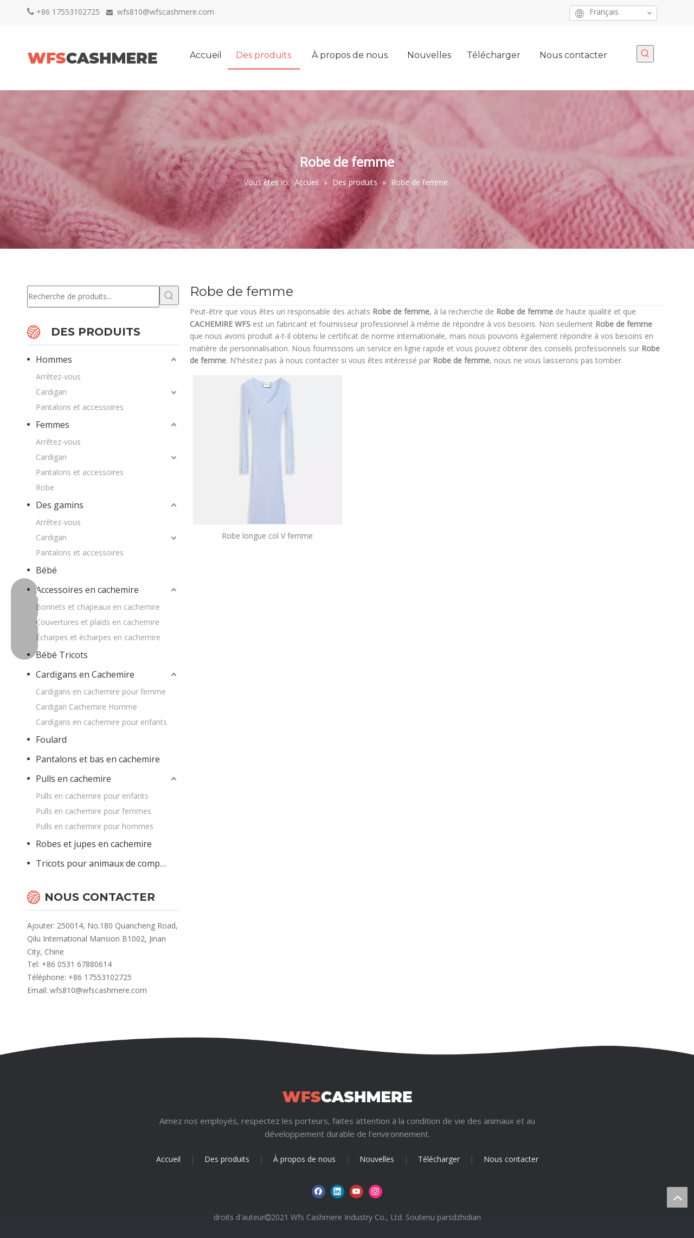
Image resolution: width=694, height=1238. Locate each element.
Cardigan (51, 392)
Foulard (51, 740)
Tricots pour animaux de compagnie (107, 863)
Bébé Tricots (62, 655)
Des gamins (59, 505)
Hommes (54, 359)
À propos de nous (304, 1159)
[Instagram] (551, 13)
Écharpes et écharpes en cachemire (98, 637)
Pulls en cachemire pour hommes (94, 826)
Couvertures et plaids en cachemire (97, 622)
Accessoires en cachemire (87, 590)
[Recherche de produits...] (93, 296)
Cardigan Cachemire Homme (86, 707)
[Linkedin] (517, 13)
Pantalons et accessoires (80, 407)
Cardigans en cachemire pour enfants (101, 722)
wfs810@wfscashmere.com (98, 990)
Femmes (52, 425)
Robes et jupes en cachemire (94, 844)
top (677, 1197)
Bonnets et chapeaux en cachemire (98, 607)
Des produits (226, 1159)
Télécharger (439, 1159)
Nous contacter (511, 1159)
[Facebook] (500, 13)
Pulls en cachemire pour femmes (93, 811)
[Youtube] (534, 13)
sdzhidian (464, 1217)
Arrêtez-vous (58, 376)
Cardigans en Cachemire (85, 674)
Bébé (46, 570)
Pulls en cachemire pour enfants (92, 796)
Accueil (168, 1159)
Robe (45, 487)
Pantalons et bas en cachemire (98, 759)
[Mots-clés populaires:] (645, 53)
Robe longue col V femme (267, 535)
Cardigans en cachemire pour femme (101, 691)
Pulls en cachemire (73, 779)
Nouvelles (376, 1159)
